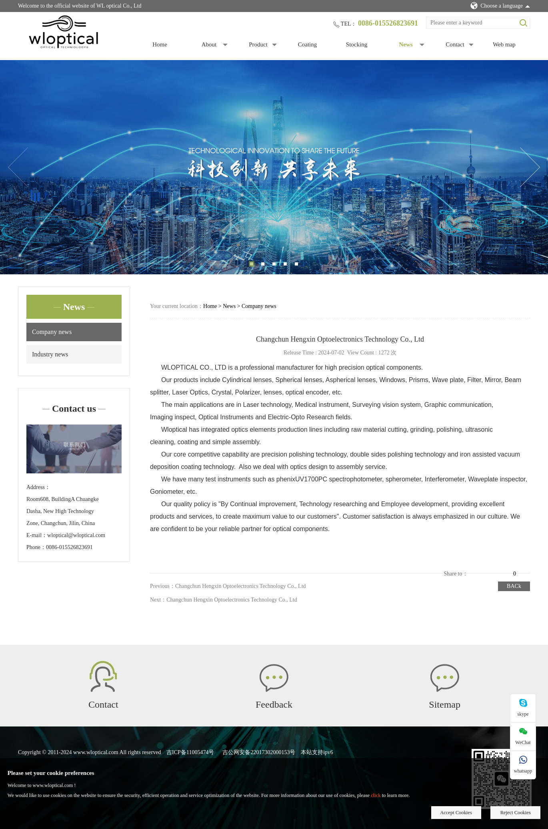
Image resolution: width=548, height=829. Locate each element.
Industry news (50, 354)
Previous (18, 167)
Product (258, 44)
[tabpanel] (274, 167)
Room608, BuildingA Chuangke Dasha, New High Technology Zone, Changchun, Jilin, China (62, 511)
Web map (504, 44)
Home (159, 44)
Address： (38, 487)
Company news (52, 331)
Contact (455, 44)
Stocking (356, 44)
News (405, 44)
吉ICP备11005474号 (190, 752)
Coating (307, 44)
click (375, 795)
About (209, 44)
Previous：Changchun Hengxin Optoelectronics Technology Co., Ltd (228, 586)
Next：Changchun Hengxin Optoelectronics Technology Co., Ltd (223, 600)
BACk (514, 586)
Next (530, 167)
